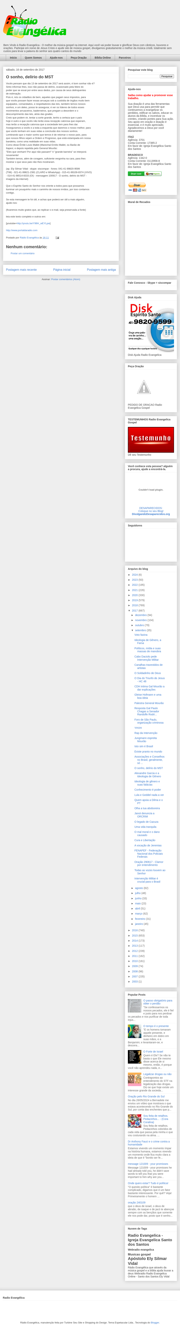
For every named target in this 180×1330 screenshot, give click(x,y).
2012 (135, 950)
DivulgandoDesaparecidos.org (151, 514)
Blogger (155, 1322)
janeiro (139, 923)
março (139, 913)
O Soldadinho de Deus (147, 673)
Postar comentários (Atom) (65, 279)
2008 (135, 971)
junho (138, 898)
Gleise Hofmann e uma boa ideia (147, 696)
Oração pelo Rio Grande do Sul (146, 1096)
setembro (141, 630)
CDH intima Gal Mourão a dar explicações (149, 688)
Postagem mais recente (21, 269)
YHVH (138, 727)
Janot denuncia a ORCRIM (144, 815)
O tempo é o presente (156, 1026)
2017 (135, 610)
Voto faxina (140, 634)
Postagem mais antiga (101, 269)
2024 (135, 574)
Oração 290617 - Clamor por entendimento (148, 863)
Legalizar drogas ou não (157, 1074)
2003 (135, 981)
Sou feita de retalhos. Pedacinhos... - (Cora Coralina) (155, 1119)
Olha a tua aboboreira (147, 808)
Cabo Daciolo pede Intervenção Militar (146, 658)
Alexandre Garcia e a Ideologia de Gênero (147, 775)
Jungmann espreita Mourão (145, 740)
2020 (135, 595)
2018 (135, 605)
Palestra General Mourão (149, 703)
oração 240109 (136, 1202)
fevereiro (140, 918)
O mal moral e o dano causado (147, 833)
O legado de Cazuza (146, 821)
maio (138, 903)
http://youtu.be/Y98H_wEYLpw (33, 223)
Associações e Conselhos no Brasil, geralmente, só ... (149, 760)
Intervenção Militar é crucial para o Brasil (147, 880)
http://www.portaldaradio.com (22, 230)
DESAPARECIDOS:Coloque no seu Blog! (151, 510)
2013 (135, 945)
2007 (135, 976)
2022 (135, 584)
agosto (139, 888)
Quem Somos (33, 57)
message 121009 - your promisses (148, 1163)
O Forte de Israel (153, 1051)
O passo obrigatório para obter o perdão (157, 1002)
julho (138, 893)
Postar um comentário (22, 253)
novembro (141, 620)
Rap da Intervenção (145, 732)
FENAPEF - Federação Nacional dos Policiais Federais (148, 853)
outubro (140, 625)
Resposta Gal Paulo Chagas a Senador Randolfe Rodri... (146, 711)
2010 (135, 961)
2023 (135, 579)
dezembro (141, 615)
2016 (135, 930)
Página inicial (61, 269)
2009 (135, 966)
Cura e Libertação (144, 840)
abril (138, 908)
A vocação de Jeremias (148, 845)
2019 (135, 600)
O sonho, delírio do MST (148, 768)
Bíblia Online (103, 57)
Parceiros (125, 57)
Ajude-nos (56, 57)
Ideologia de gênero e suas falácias (147, 783)
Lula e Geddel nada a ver (149, 794)
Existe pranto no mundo (148, 751)
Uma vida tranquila (145, 826)
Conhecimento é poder (147, 789)
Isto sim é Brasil (143, 746)
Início (13, 57)
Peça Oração (79, 57)
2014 (135, 940)
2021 (135, 590)
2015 (135, 935)
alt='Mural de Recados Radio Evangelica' (151, 239)
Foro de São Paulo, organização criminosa (149, 721)
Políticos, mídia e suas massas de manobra (147, 650)
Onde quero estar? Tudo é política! (148, 1183)
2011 (135, 956)
